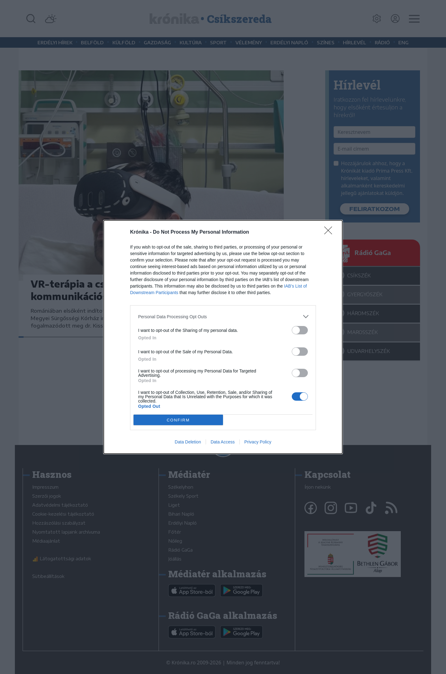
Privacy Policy (257, 441)
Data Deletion (188, 441)
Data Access (223, 441)
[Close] (330, 232)
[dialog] (223, 337)
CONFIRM (178, 420)
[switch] (300, 330)
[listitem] (223, 316)
